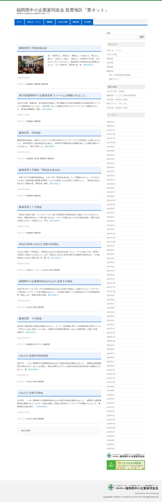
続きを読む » (89, 65)
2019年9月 (111, 386)
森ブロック (38, 344)
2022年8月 (111, 250)
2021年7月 (111, 304)
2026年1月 (111, 130)
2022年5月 (111, 262)
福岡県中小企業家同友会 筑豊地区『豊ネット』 (62, 9)
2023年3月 (111, 225)
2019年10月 (111, 382)
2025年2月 (111, 175)
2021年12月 (111, 283)
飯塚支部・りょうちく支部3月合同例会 (121, 95)
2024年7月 (111, 192)
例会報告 (29, 84)
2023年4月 (111, 221)
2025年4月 (111, 167)
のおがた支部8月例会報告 (33, 355)
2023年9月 (111, 209)
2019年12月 (111, 374)
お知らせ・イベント (34, 22)
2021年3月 (111, 320)
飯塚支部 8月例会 (30, 132)
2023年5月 (111, 217)
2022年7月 (111, 254)
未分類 (36, 158)
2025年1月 (111, 180)
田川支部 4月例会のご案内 (117, 99)
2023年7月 (111, 213)
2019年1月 (111, 415)
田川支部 (87, 22)
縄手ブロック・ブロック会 (117, 103)
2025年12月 (111, 134)
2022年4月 (111, 266)
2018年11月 (111, 424)
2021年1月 (111, 328)
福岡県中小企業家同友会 (123, 497)
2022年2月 (111, 275)
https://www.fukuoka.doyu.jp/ (147, 493)
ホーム (19, 22)
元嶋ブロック (114, 79)
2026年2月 (111, 126)
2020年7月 (111, 353)
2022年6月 (111, 258)
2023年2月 (111, 229)
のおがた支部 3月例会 (115, 91)
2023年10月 (111, 204)
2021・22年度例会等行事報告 (120, 75)
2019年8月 (111, 390)
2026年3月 (111, 122)
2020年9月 (111, 345)
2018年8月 (111, 436)
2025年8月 (111, 151)
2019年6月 (111, 399)
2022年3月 (111, 271)
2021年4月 (111, 316)
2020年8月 (111, 349)
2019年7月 (111, 395)
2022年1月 (111, 279)
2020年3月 (111, 361)
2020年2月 (111, 366)
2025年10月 (111, 142)
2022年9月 (111, 246)
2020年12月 (111, 333)
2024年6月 (111, 196)
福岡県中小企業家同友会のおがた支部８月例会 (46, 281)
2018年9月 (111, 432)
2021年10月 (111, 291)
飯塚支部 (76, 22)
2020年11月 (111, 337)
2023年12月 (111, 200)
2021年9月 (111, 295)
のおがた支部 (62, 22)
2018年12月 (111, 419)
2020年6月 (111, 357)
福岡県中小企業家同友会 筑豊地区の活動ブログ (33, 13)
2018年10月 (111, 428)
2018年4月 (111, 448)
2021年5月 (111, 312)
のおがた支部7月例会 (31, 392)
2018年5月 (111, 444)
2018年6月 (111, 440)
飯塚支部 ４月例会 (30, 318)
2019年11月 (111, 378)
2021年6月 (111, 308)
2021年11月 (111, 287)
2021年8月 (111, 300)
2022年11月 (111, 237)
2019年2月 (111, 411)
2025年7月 (111, 155)
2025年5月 (111, 163)
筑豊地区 (49, 22)
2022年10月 (111, 242)
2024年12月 (111, 184)
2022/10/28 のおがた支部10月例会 (39, 244)
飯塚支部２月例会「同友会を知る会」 (40, 169)
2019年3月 (111, 407)
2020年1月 (111, 370)
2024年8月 (111, 188)
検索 (108, 33)
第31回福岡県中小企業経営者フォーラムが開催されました (52, 95)
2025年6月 (111, 159)
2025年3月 (111, 171)
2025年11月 (111, 138)
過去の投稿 (24, 430)
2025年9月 (111, 146)
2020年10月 (111, 341)
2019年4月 (111, 403)
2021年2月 (111, 324)
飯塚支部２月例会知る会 (33, 48)
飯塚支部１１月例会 (30, 207)
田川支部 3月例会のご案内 (117, 108)
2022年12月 (111, 233)
